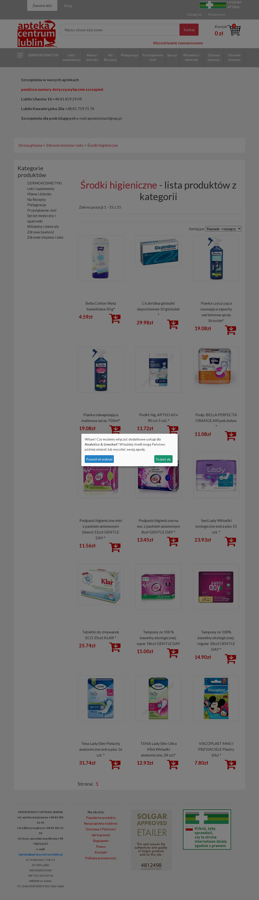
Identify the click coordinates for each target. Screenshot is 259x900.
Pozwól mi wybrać (99, 459)
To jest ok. (163, 459)
